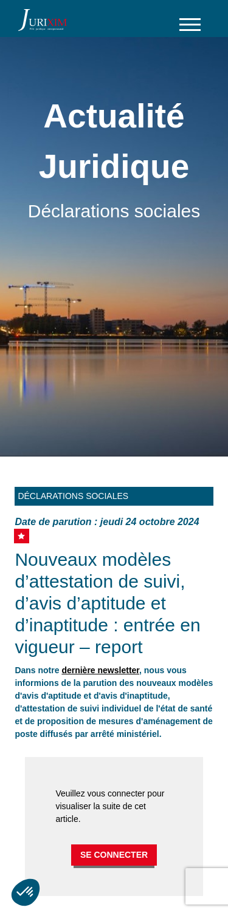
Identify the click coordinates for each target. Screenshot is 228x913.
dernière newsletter (100, 670)
